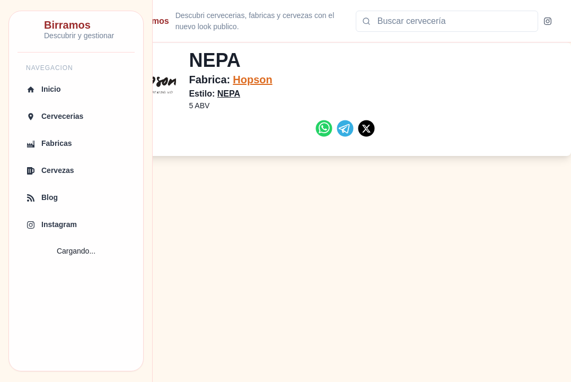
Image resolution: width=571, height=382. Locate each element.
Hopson (286, 79)
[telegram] (362, 128)
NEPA (262, 93)
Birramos (184, 20)
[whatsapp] (340, 128)
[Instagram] (547, 21)
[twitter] (383, 128)
